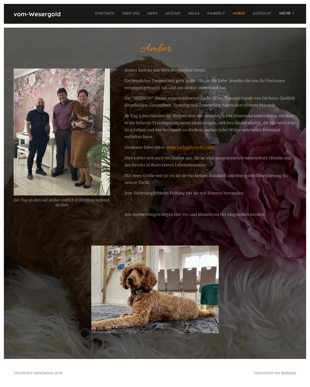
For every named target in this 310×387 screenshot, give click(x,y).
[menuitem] (89, 14)
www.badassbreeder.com (190, 147)
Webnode (288, 373)
